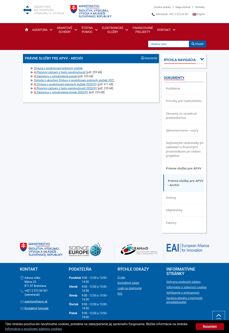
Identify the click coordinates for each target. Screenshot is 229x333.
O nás (121, 277)
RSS (120, 293)
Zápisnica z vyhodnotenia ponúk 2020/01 (61, 92)
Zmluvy (171, 198)
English (198, 14)
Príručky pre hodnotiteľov (184, 101)
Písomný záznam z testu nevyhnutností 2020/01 (65, 88)
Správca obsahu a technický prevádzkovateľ (184, 300)
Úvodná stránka (162, 7)
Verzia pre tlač (149, 58)
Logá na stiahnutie (130, 288)
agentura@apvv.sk (36, 301)
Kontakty (200, 7)
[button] (26, 30)
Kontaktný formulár (37, 308)
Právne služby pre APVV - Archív (185, 183)
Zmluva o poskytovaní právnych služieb (58, 68)
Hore (219, 318)
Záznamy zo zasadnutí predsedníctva (181, 115)
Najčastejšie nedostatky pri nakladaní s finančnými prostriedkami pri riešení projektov (185, 149)
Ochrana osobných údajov (183, 282)
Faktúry (171, 223)
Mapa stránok (183, 7)
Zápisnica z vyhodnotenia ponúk (55, 76)
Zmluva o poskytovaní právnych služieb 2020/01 (65, 84)
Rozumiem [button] (210, 326)
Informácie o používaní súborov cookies (33, 329)
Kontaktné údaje (128, 283)
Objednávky (174, 210)
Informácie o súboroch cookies (186, 287)
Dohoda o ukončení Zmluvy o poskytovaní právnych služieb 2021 (74, 80)
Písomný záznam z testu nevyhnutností (60, 72)
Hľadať (198, 44)
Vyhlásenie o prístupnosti (182, 292)
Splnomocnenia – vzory (182, 130)
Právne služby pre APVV (183, 168)
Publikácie (173, 88)
